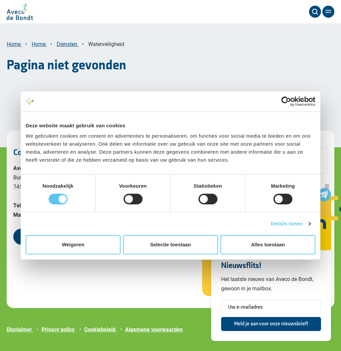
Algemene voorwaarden (154, 329)
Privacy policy (59, 329)
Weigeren (73, 244)
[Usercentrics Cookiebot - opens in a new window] (286, 101)
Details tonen (286, 223)
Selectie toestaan (170, 244)
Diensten (68, 43)
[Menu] (328, 11)
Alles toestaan (268, 244)
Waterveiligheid (107, 43)
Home (14, 43)
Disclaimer (20, 329)
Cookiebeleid (100, 329)
